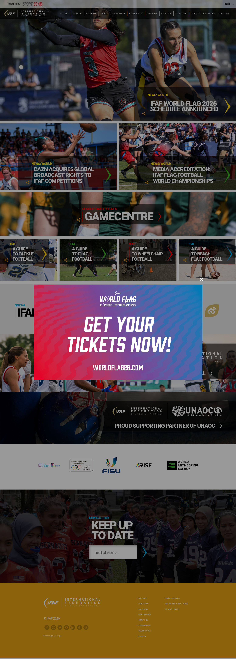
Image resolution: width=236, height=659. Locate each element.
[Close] (201, 279)
